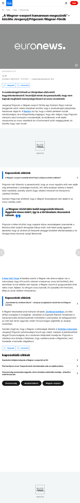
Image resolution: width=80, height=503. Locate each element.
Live (74, 3)
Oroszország (24, 10)
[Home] (3, 10)
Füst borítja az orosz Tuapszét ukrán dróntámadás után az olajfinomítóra (32, 366)
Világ (15, 10)
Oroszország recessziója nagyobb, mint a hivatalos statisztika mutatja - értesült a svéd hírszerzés (36, 373)
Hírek (8, 10)
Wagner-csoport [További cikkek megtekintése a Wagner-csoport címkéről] (53, 383)
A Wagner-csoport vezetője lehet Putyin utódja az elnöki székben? (33, 178)
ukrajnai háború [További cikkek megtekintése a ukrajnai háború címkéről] (31, 383)
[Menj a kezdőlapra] (9, 3)
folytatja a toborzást (67, 329)
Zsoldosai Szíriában (55, 311)
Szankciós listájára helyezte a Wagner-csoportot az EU (25, 360)
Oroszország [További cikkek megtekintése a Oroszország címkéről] (11, 383)
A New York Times (10, 278)
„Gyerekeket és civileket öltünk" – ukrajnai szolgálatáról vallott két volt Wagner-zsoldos (38, 303)
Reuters (27, 111)
